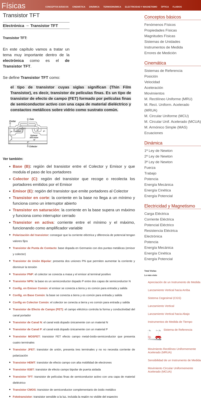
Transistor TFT (23, 376)
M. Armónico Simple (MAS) (165, 127)
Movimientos (154, 93)
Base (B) (21, 166)
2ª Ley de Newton (158, 156)
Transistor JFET (24, 349)
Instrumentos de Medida (163, 47)
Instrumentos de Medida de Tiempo (170, 321)
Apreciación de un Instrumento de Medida (174, 282)
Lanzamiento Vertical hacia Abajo (169, 313)
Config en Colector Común (31, 302)
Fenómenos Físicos (160, 25)
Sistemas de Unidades (162, 42)
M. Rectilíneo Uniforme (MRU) (168, 99)
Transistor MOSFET (26, 336)
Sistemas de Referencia (163, 71)
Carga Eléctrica (156, 214)
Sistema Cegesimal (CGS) (164, 298)
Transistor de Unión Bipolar (32, 261)
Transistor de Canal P (27, 329)
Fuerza (149, 168)
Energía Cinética (157, 190)
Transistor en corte (31, 197)
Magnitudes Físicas (159, 36)
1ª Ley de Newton (158, 151)
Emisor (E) (23, 191)
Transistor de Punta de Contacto (35, 248)
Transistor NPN (23, 281)
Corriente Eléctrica (159, 219)
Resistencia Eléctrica (161, 231)
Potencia (151, 179)
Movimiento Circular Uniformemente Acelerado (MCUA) (170, 369)
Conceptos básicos (162, 17)
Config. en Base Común (29, 295)
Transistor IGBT (23, 369)
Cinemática (155, 63)
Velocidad (152, 82)
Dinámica (153, 143)
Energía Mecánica (158, 185)
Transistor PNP (23, 274)
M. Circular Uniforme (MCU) (166, 116)
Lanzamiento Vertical (161, 305)
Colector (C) (25, 179)
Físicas (14, 6)
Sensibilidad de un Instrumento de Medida (174, 360)
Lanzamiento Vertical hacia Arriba (169, 290)
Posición (151, 76)
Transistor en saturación (36, 210)
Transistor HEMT (24, 362)
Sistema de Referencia (178, 329)
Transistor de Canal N (27, 322)
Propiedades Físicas (160, 30)
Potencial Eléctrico (159, 225)
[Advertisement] (105, 48)
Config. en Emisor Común (30, 288)
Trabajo (150, 173)
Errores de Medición (160, 53)
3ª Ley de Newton (158, 162)
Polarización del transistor (30, 235)
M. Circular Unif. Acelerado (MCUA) (172, 122)
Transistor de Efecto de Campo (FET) (38, 309)
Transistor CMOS (24, 389)
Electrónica (153, 236)
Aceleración (153, 88)
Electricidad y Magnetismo (169, 206)
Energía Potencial (158, 196)
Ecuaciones (153, 133)
